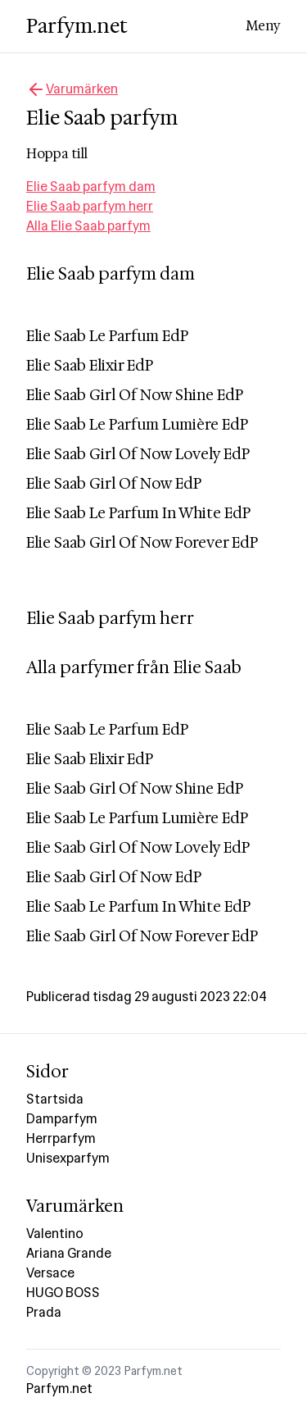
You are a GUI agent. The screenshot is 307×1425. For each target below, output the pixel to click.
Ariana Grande (68, 1253)
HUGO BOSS (63, 1292)
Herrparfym (61, 1138)
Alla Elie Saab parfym (88, 225)
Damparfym (61, 1118)
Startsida (55, 1099)
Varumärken (72, 89)
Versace (50, 1273)
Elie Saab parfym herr (89, 206)
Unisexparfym (68, 1158)
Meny (263, 25)
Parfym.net (77, 26)
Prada (43, 1312)
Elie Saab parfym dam (91, 186)
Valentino (55, 1233)
